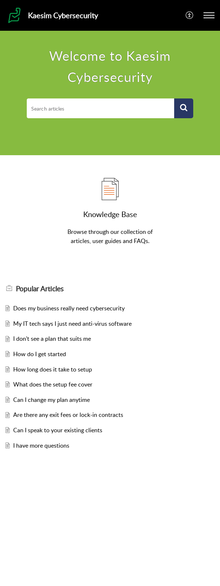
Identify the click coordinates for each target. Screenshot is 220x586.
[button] (190, 15)
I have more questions (41, 445)
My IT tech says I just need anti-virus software (72, 324)
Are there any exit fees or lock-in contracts (68, 415)
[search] (100, 108)
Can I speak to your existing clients (57, 430)
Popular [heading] (39, 289)
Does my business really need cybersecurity (69, 308)
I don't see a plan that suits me (52, 339)
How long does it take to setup (52, 369)
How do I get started (39, 354)
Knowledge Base (110, 214)
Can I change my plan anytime (51, 400)
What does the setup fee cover (52, 384)
